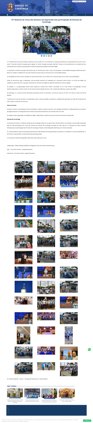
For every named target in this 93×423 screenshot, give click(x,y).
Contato (75, 15)
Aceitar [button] (87, 420)
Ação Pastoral (25, 15)
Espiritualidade (66, 15)
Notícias (58, 15)
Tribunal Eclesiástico (47, 15)
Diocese (17, 15)
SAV (33, 15)
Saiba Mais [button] (25, 421)
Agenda (38, 15)
